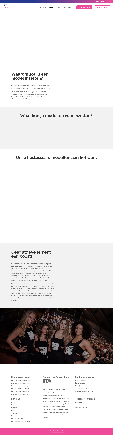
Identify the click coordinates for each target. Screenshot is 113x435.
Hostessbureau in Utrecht (19, 394)
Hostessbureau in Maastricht (20, 388)
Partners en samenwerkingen (20, 421)
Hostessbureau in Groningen (20, 386)
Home (43, 7)
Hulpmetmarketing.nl (59, 432)
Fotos (58, 7)
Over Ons (71, 7)
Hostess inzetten (84, 7)
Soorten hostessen (81, 407)
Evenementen (79, 405)
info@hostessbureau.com (85, 391)
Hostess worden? (102, 7)
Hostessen (14, 405)
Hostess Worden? (17, 418)
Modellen (51, 7)
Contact (108, 1)
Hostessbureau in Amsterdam (21, 380)
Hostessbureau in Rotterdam (20, 391)
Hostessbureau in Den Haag (20, 383)
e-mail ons (100, 1)
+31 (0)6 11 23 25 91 (83, 388)
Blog (64, 7)
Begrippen (78, 402)
